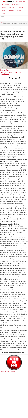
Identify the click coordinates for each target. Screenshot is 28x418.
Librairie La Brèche (16, 4)
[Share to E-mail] (15, 78)
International (11, 10)
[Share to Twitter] (12, 78)
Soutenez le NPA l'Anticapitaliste (7, 371)
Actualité (4, 10)
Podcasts (4, 7)
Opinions (19, 10)
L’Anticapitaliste (5, 4)
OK (1, 19)
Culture (3, 13)
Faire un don (20, 7)
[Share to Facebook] (9, 78)
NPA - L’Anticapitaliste (20, 1)
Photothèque (11, 7)
